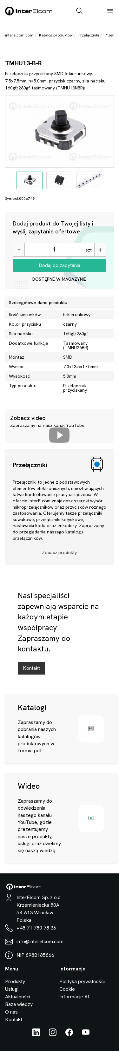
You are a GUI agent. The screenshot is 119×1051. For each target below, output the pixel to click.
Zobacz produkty (59, 552)
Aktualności (17, 996)
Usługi (11, 989)
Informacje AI (74, 996)
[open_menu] (110, 11)
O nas (11, 1012)
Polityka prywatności (82, 981)
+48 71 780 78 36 (36, 927)
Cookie (67, 989)
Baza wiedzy (19, 1004)
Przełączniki (88, 35)
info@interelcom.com (40, 941)
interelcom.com (19, 35)
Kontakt (31, 668)
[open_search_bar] (79, 11)
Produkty (15, 981)
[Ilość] (54, 249)
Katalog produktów (56, 35)
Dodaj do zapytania (59, 265)
